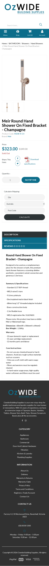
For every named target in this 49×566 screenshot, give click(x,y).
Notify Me (30, 180)
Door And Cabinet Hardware (24, 446)
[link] (22, 420)
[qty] (24, 197)
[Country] (24, 204)
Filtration (24, 450)
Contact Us (24, 496)
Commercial (24, 442)
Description (11, 234)
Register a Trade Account (24, 493)
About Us (24, 471)
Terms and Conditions (25, 489)
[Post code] (24, 211)
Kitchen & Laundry (24, 453)
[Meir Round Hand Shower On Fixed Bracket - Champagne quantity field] (11, 180)
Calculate (24, 217)
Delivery (24, 474)
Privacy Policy (24, 485)
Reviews (14, 246)
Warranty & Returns (24, 478)
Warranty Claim (24, 482)
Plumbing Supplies (24, 457)
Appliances (24, 435)
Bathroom (25, 439)
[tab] (24, 235)
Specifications (12, 240)
